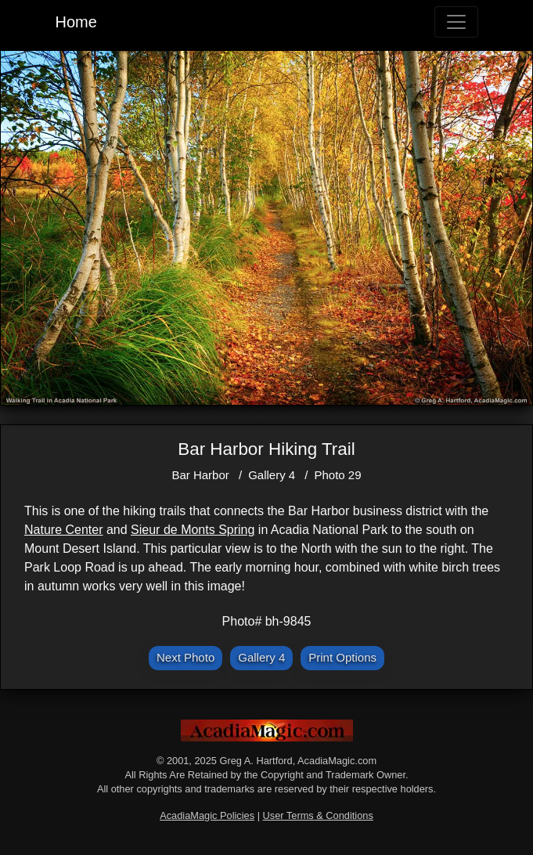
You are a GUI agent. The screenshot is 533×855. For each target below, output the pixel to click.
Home (76, 22)
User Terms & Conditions (318, 815)
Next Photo (185, 657)
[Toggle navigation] (456, 22)
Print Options (342, 657)
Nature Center (63, 529)
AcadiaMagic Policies (207, 815)
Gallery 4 (271, 475)
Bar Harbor (200, 475)
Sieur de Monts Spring (192, 529)
